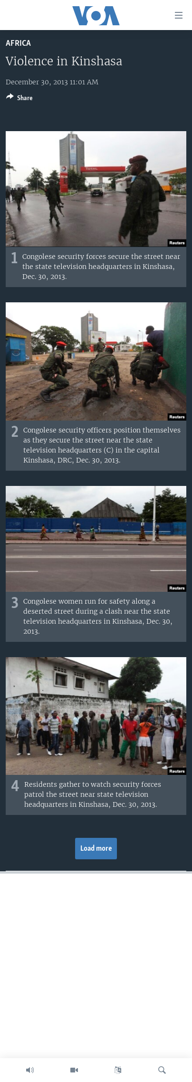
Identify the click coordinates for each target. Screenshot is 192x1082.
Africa (18, 44)
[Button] (19, 100)
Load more (96, 849)
